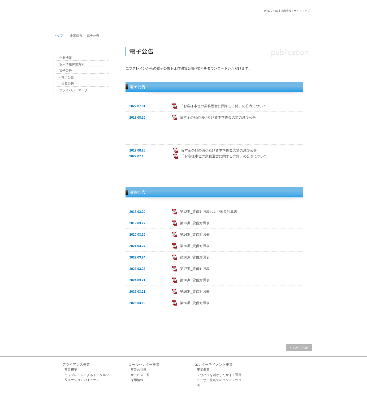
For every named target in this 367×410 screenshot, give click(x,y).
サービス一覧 (140, 375)
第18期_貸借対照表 (195, 280)
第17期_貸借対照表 (195, 269)
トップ (58, 35)
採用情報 (284, 10)
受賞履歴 (83, 154)
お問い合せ (295, 21)
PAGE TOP (299, 347)
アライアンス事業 (76, 364)
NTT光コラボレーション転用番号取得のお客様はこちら (83, 177)
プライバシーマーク (73, 90)
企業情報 (260, 21)
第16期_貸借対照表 (195, 257)
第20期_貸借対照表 (195, 303)
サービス (229, 21)
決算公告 (66, 83)
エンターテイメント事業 (214, 364)
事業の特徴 (138, 370)
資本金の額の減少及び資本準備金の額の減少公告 (218, 117)
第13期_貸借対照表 (195, 223)
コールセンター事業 (143, 364)
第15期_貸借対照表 (195, 246)
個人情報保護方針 (72, 64)
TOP (201, 21)
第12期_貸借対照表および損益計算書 (209, 212)
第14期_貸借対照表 (195, 234)
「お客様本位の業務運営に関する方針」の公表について (223, 106)
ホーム (187, 399)
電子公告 (65, 70)
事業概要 (70, 370)
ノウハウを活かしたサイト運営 (219, 375)
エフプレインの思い (83, 109)
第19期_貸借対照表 (195, 292)
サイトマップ (302, 10)
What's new (267, 10)
